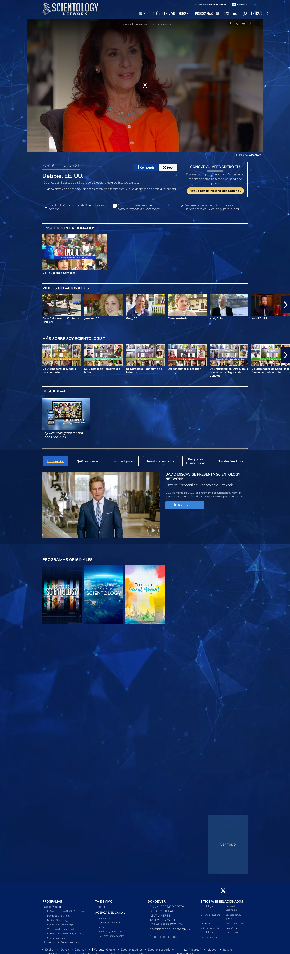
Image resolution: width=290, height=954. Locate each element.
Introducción (105, 918)
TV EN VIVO (103, 901)
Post (168, 167)
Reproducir (184, 505)
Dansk (64, 949)
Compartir (145, 167)
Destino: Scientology (58, 920)
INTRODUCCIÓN (149, 13)
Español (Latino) (131, 949)
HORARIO (185, 13)
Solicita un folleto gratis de (138, 207)
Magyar (212, 949)
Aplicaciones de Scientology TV (170, 929)
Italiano (228, 949)
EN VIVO (169, 13)
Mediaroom (104, 926)
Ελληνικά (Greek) (103, 949)
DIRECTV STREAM (162, 911)
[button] (285, 304)
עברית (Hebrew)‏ (191, 949)
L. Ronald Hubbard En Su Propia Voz (66, 911)
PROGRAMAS (204, 13)
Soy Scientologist (56, 937)
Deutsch (80, 949)
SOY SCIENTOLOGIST (61, 165)
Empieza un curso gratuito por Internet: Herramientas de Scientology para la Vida (212, 207)
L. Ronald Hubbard (210, 914)
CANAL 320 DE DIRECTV (167, 906)
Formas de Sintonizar (110, 922)
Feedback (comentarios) (111, 931)
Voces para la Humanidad (60, 929)
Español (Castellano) (161, 949)
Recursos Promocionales (111, 935)
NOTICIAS (222, 13)
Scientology (206, 906)
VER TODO (228, 844)
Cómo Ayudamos (235, 923)
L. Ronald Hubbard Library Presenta (65, 933)
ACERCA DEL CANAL (110, 912)
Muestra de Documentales (61, 942)
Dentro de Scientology (58, 915)
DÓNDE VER (157, 901)
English (50, 949)
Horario (102, 906)
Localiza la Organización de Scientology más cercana (78, 207)
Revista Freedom (209, 936)
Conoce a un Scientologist (60, 924)
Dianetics (205, 923)
